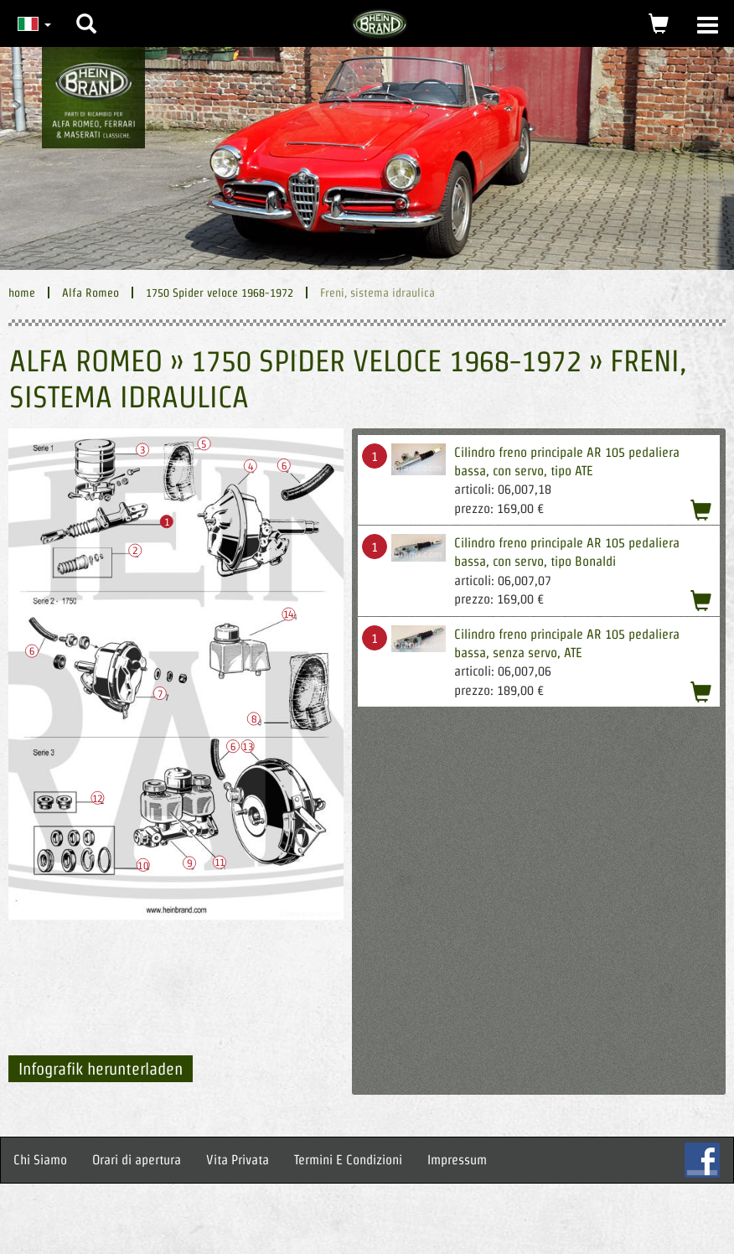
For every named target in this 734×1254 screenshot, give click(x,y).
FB (702, 1160)
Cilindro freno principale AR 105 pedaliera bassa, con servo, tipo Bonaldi (567, 552)
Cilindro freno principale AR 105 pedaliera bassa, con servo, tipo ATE (567, 461)
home (21, 292)
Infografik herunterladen (100, 1069)
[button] (86, 11)
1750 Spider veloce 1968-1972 (219, 292)
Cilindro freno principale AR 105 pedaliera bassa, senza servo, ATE (567, 643)
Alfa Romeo (90, 292)
